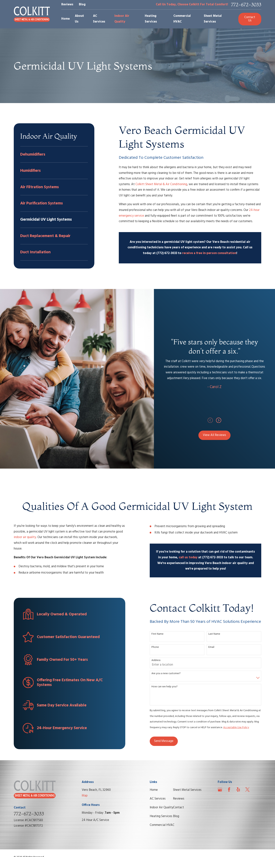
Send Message (165, 741)
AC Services (158, 798)
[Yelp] (238, 789)
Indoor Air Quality (161, 807)
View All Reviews (218, 435)
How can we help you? (166, 686)
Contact (178, 807)
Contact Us (249, 19)
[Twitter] (247, 789)
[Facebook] (229, 789)
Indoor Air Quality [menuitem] (121, 19)
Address (157, 660)
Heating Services (161, 816)
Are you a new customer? (167, 673)
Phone (157, 647)
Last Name (216, 634)
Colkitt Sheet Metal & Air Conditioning (161, 184)
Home (154, 790)
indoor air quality (23, 537)
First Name (159, 634)
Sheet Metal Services (187, 790)
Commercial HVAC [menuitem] (182, 19)
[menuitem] (54, 154)
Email (213, 647)
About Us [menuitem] (79, 19)
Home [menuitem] (65, 18)
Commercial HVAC (162, 825)
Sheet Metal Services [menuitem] (213, 19)
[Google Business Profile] (220, 789)
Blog (82, 4)
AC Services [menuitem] (99, 19)
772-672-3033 (246, 4)
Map (85, 795)
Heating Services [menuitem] (151, 19)
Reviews (67, 4)
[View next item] (222, 420)
